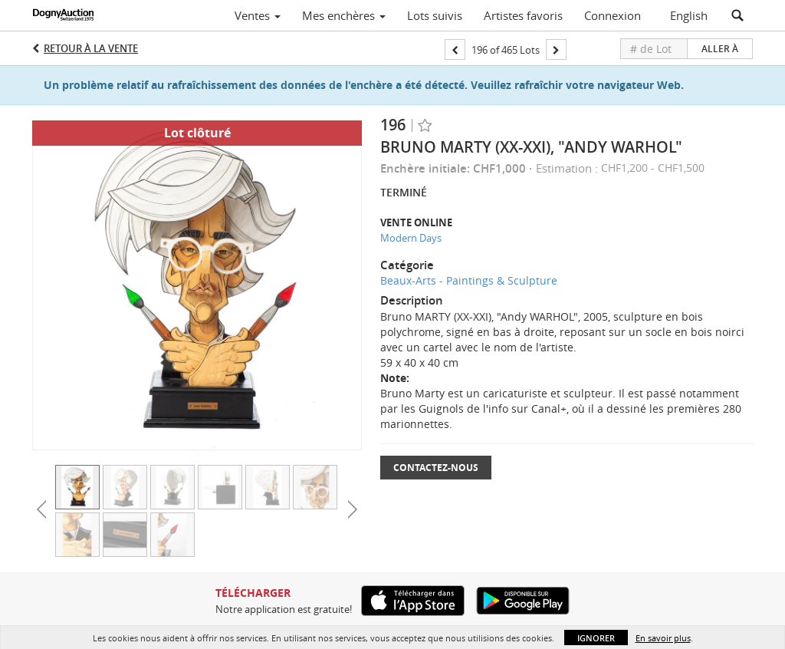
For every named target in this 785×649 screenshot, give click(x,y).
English (689, 15)
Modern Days (411, 238)
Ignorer (596, 638)
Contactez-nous (435, 467)
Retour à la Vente (91, 48)
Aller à (719, 48)
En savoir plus (663, 638)
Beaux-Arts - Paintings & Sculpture (468, 280)
